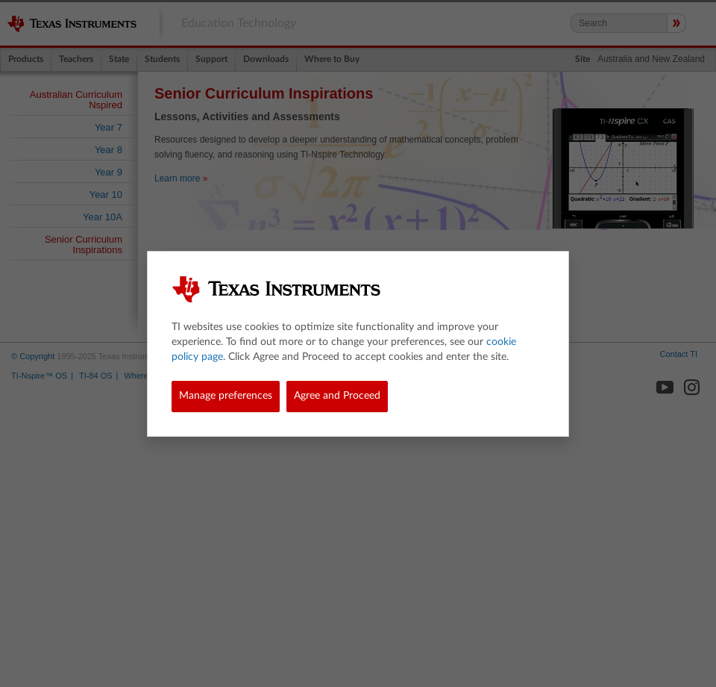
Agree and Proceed (337, 396)
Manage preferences (225, 396)
